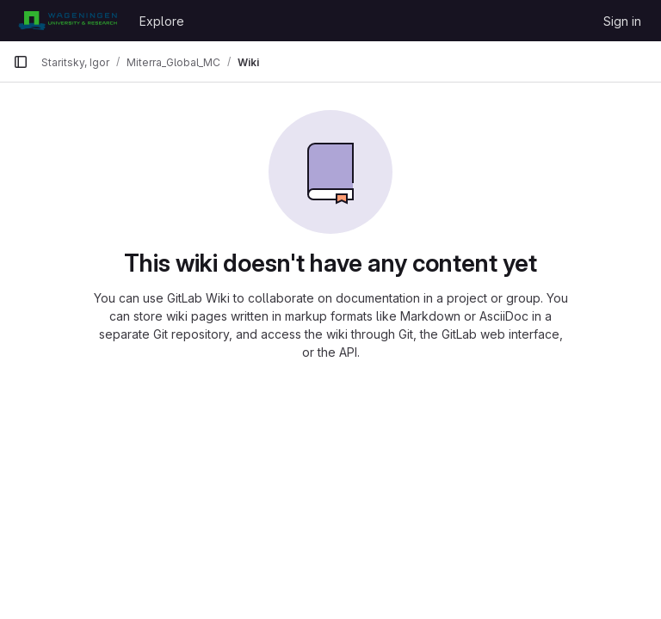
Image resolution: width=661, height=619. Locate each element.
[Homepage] (67, 20)
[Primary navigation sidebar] (20, 62)
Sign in (622, 21)
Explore (161, 21)
